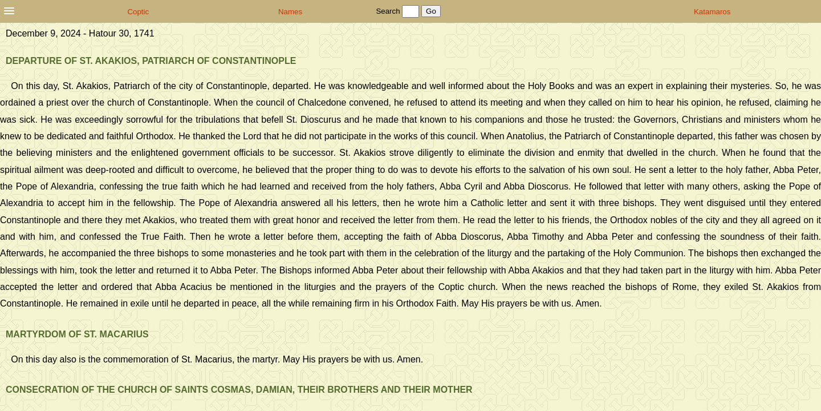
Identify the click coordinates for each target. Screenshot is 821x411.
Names (290, 11)
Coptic (138, 11)
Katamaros (712, 11)
